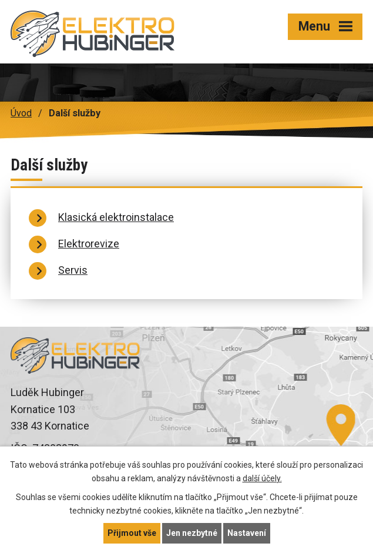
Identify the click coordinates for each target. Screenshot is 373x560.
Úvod (21, 113)
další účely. (262, 478)
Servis (73, 270)
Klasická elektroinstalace (116, 217)
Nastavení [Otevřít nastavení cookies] (246, 533)
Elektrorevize (88, 243)
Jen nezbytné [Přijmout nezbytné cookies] (191, 533)
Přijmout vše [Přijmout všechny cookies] (131, 533)
